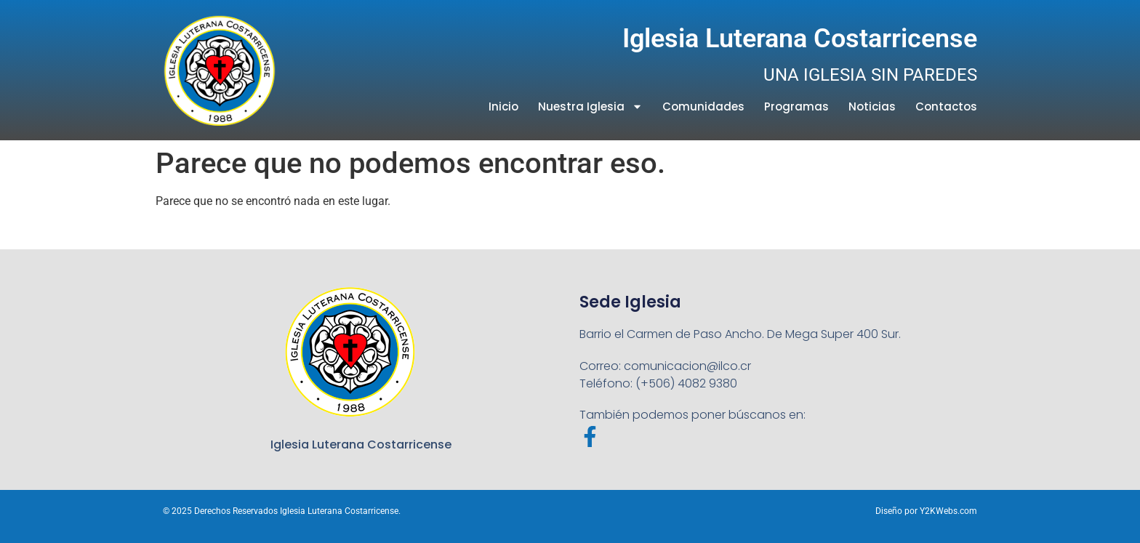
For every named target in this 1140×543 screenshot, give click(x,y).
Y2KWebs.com (948, 511)
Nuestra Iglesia (590, 106)
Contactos (946, 106)
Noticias (872, 106)
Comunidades (703, 106)
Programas (796, 106)
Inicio (503, 106)
